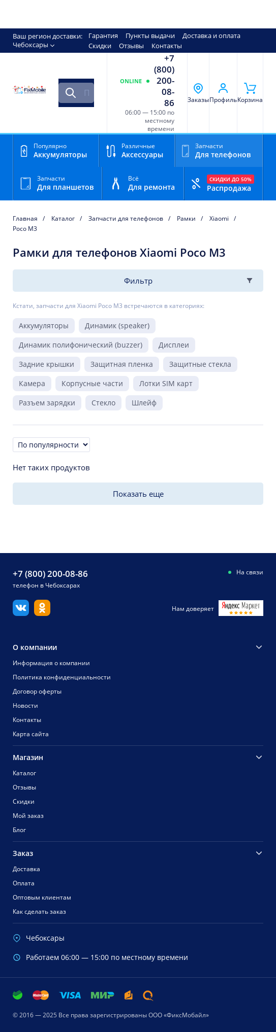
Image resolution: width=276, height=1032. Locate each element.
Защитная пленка (121, 364)
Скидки (99, 45)
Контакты (166, 45)
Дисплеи (174, 345)
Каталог (24, 773)
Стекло (103, 402)
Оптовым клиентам (42, 897)
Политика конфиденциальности (62, 677)
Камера (32, 383)
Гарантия (103, 35)
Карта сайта (31, 734)
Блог (19, 829)
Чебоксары (30, 44)
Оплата (24, 883)
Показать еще (138, 494)
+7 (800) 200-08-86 (164, 81)
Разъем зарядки (47, 402)
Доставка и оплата (211, 35)
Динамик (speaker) (117, 325)
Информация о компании (51, 663)
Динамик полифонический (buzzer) (80, 345)
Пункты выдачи (150, 35)
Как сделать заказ (39, 911)
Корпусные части (92, 383)
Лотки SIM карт (166, 383)
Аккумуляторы (44, 325)
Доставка (26, 869)
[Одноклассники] (42, 613)
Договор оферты (37, 691)
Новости (25, 705)
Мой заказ (28, 815)
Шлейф (144, 402)
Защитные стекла (200, 364)
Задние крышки (46, 364)
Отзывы (131, 45)
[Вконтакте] (21, 613)
